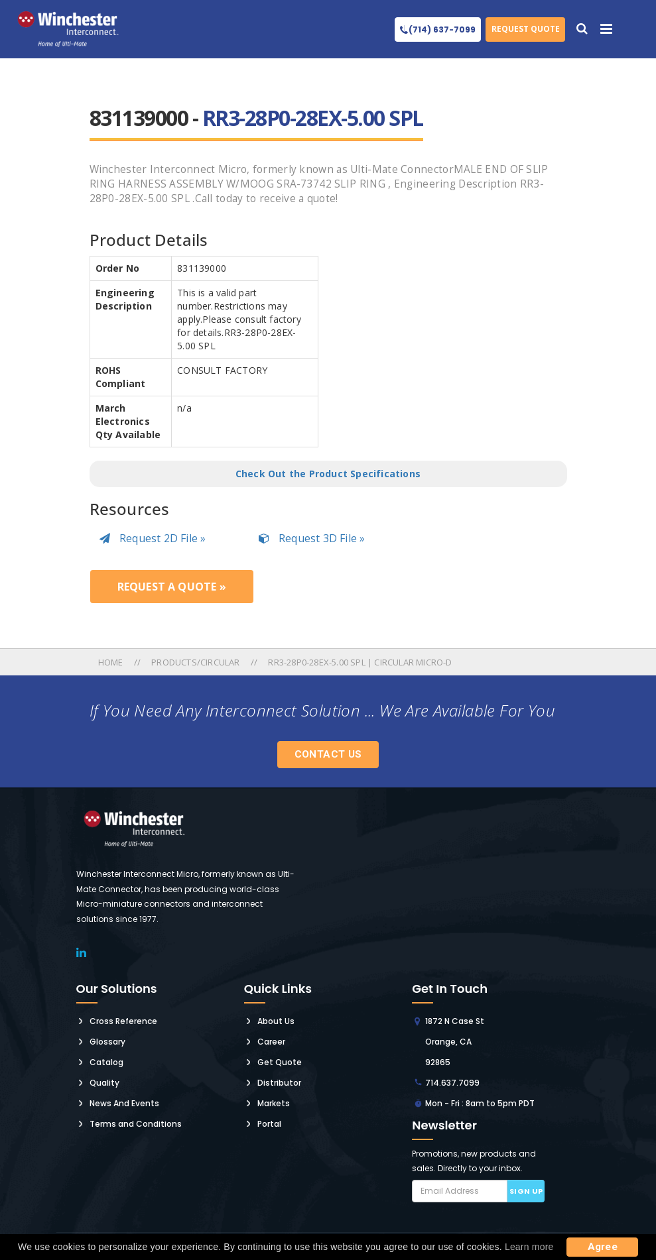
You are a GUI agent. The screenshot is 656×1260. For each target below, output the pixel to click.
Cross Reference (123, 1021)
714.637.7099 (452, 1082)
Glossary (107, 1041)
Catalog (106, 1062)
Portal (269, 1123)
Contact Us (328, 754)
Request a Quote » (171, 586)
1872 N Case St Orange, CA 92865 (454, 1041)
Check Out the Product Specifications (328, 473)
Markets (273, 1103)
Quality (104, 1082)
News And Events (124, 1103)
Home (111, 662)
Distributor (279, 1082)
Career (271, 1041)
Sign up (526, 1191)
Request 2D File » (152, 538)
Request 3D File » (312, 538)
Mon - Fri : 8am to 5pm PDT (480, 1103)
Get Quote (279, 1062)
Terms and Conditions (136, 1123)
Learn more (529, 1246)
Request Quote (526, 28)
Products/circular (195, 662)
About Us (276, 1021)
